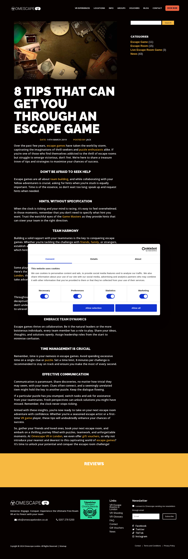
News (134, 53)
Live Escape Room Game (146, 49)
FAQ (112, 521)
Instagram (139, 536)
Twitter (138, 529)
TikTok (137, 533)
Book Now (172, 8)
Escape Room (139, 45)
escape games (105, 440)
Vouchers (134, 8)
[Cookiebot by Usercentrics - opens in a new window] (144, 249)
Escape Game (139, 42)
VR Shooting (116, 513)
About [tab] (138, 259)
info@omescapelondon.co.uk (31, 519)
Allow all (136, 308)
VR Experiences (82, 8)
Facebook (139, 525)
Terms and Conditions (152, 546)
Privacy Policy (169, 546)
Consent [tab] (50, 259)
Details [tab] (94, 259)
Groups (121, 8)
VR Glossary (116, 517)
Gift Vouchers (117, 528)
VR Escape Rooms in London (115, 507)
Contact (157, 8)
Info (111, 8)
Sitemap (62, 546)
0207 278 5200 (65, 519)
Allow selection (93, 308)
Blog (146, 8)
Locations (99, 8)
